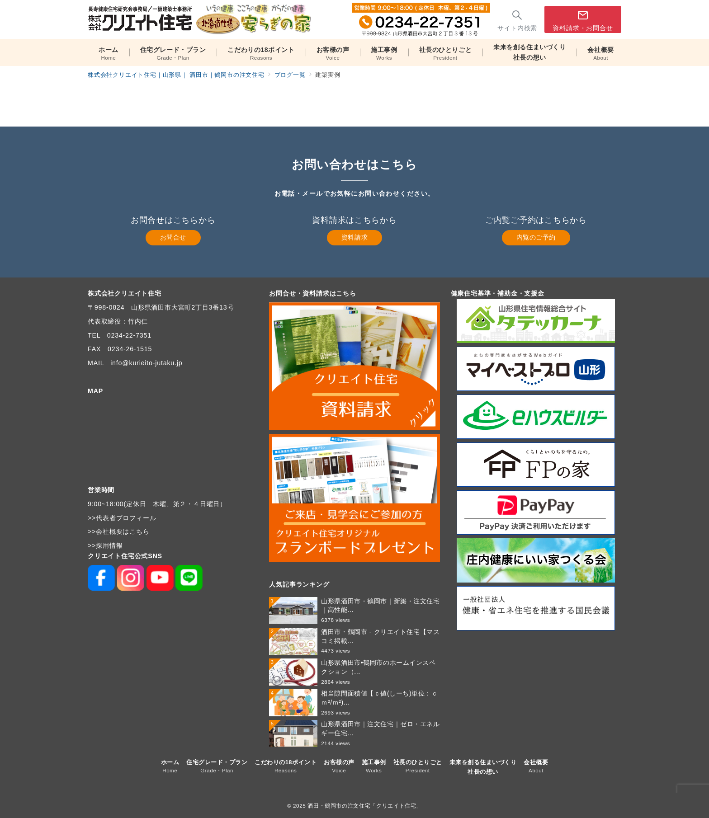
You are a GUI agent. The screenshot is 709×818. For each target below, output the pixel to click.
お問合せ (173, 237)
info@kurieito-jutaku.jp (146, 363)
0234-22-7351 (129, 335)
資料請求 (354, 237)
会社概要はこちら (122, 531)
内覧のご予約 (536, 237)
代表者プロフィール (126, 518)
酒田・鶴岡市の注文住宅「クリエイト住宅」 (364, 806)
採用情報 (109, 545)
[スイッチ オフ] (517, 20)
